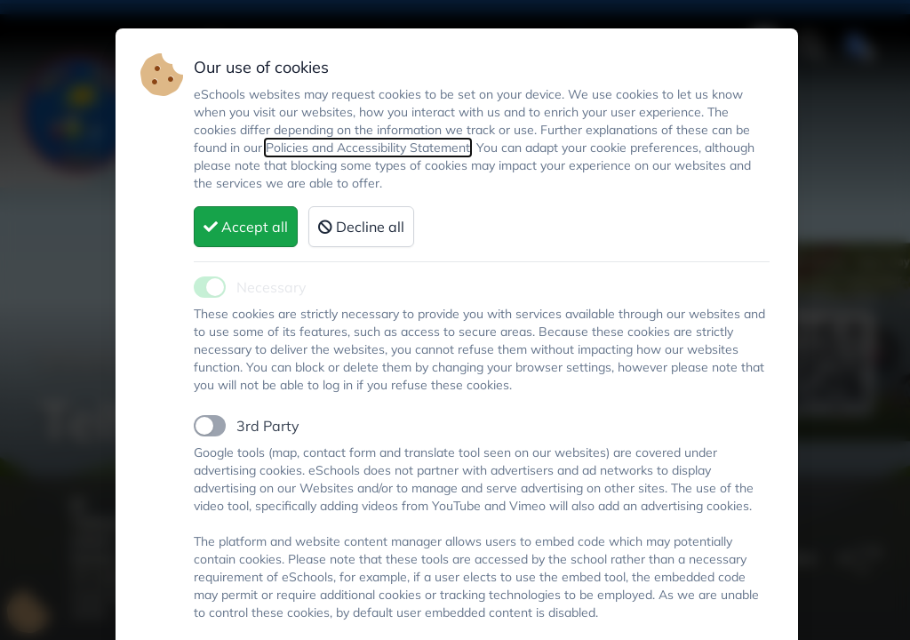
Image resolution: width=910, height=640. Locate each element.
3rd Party (267, 426)
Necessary (271, 287)
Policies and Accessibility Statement (368, 148)
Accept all (246, 227)
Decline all (361, 227)
